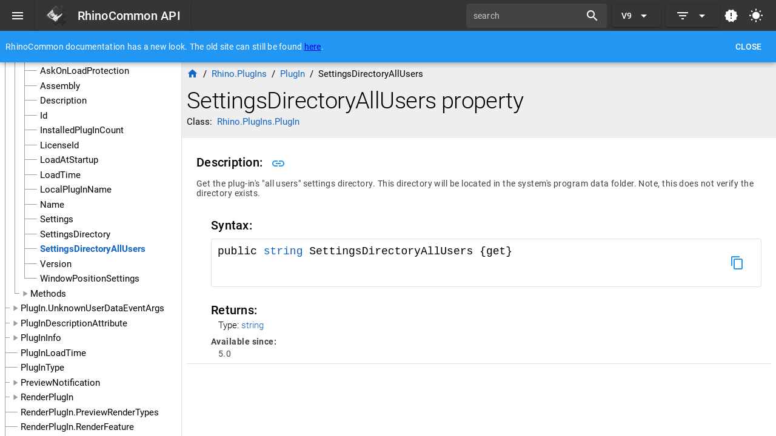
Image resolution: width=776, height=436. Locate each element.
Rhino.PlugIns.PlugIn (258, 121)
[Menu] (17, 15)
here (312, 46)
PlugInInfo (41, 337)
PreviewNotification (60, 382)
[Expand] (692, 16)
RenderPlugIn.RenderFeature (77, 426)
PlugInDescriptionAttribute (74, 323)
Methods (48, 293)
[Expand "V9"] (636, 16)
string (283, 251)
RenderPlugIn (47, 397)
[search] (527, 16)
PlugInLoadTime (53, 353)
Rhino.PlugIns (239, 73)
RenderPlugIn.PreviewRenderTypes (90, 412)
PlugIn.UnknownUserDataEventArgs (92, 308)
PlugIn (292, 73)
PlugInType (42, 367)
